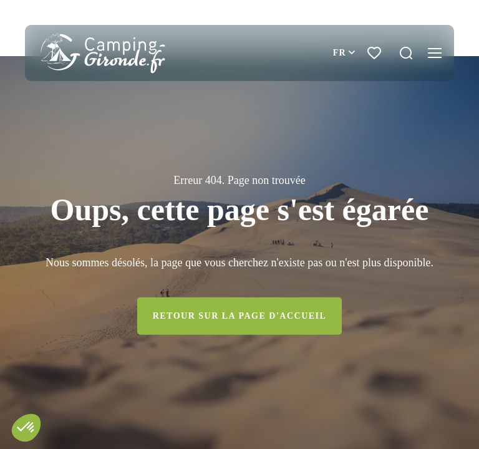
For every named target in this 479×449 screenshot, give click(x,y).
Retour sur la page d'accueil (240, 316)
